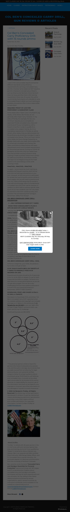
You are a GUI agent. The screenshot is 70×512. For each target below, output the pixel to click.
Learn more (35, 248)
